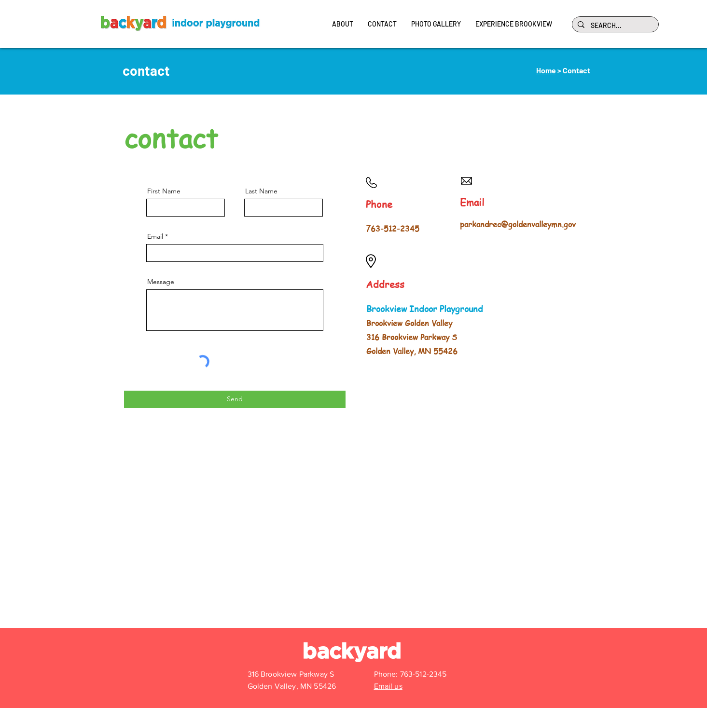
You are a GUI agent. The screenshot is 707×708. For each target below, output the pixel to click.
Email (155, 236)
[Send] (235, 399)
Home (546, 70)
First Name (163, 191)
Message (160, 281)
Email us (388, 686)
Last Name (261, 191)
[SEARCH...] (614, 25)
